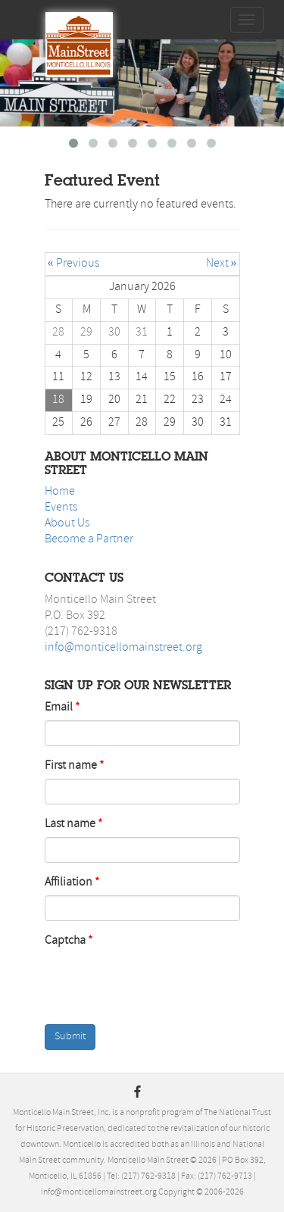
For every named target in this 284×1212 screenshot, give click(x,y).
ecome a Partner (92, 539)
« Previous (73, 264)
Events (61, 507)
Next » (221, 264)
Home (60, 492)
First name (71, 766)
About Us (67, 523)
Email (59, 707)
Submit (70, 1036)
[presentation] (143, 983)
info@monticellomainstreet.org (123, 648)
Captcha (65, 941)
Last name (70, 824)
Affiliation (68, 882)
